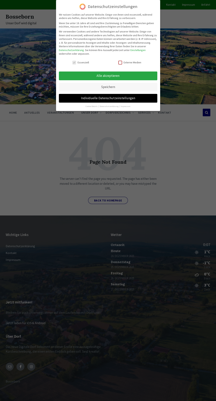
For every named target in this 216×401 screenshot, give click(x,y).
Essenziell (80, 61)
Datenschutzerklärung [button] (109, 105)
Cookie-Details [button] (92, 105)
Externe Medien (129, 61)
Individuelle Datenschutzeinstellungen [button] (108, 97)
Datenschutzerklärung (71, 49)
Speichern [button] (108, 86)
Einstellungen (138, 49)
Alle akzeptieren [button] (108, 75)
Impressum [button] (125, 105)
